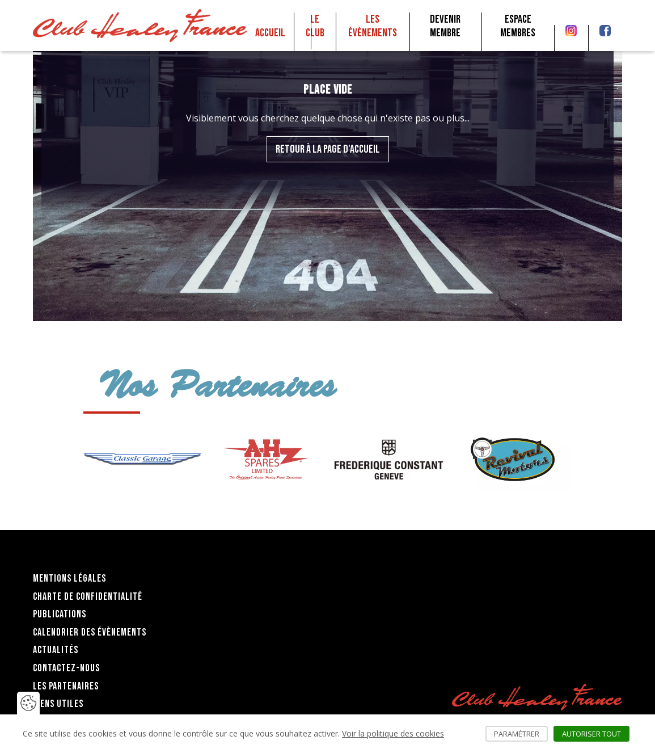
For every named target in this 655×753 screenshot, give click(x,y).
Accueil (270, 33)
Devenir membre (445, 26)
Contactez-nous (66, 668)
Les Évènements (372, 26)
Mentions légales (69, 578)
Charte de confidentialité (87, 597)
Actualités (55, 650)
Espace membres (517, 26)
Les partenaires (66, 686)
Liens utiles (58, 704)
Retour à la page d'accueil (328, 149)
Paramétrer (521, 734)
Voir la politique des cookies (393, 733)
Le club (315, 26)
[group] (142, 459)
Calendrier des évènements (89, 632)
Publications (59, 614)
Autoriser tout (595, 734)
